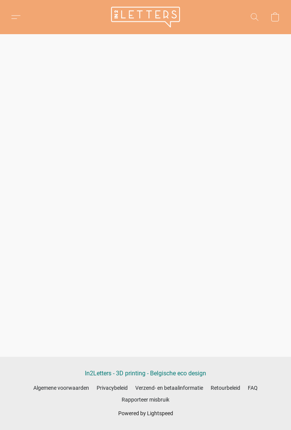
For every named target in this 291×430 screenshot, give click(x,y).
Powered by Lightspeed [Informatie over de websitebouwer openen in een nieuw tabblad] (145, 413)
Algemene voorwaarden (61, 388)
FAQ (253, 388)
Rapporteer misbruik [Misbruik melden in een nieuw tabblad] (145, 400)
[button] (145, 17)
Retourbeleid (225, 388)
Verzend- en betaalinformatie (169, 388)
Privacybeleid (112, 388)
